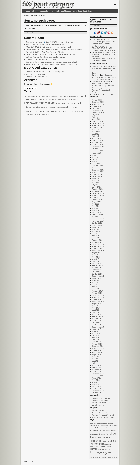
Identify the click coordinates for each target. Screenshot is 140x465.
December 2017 (98, 270)
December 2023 (98, 123)
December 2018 (98, 244)
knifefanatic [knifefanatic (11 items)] (42, 107)
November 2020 (98, 195)
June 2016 (96, 308)
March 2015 (96, 340)
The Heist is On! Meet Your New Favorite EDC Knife (45, 52)
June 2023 (96, 132)
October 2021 (97, 174)
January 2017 (97, 293)
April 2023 (95, 136)
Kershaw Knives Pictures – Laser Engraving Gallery (71, 11)
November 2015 (98, 323)
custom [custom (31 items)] (65, 96)
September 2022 (98, 151)
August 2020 (96, 202)
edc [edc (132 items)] (85, 96)
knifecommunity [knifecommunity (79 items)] (31, 107)
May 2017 (95, 285)
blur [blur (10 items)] (40, 96)
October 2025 (97, 106)
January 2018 (97, 268)
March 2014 (96, 365)
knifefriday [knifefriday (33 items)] (58, 107)
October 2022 (97, 149)
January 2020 (97, 217)
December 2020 (98, 193)
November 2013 (98, 374)
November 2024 (98, 111)
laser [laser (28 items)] (76, 107)
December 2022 (98, 144)
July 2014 (95, 357)
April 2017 (95, 287)
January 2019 (97, 242)
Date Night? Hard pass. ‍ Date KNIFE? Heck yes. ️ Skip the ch (49, 42)
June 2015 (96, 333)
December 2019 (98, 219)
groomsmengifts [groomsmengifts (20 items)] (68, 99)
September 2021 (98, 176)
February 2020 (97, 214)
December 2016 (98, 295)
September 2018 (98, 250)
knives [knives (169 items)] (70, 107)
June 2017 (96, 282)
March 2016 (96, 314)
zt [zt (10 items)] (50, 114)
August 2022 (96, 153)
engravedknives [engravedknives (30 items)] (29, 99)
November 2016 (98, 297)
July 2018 (95, 255)
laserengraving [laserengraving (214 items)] (41, 111)
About (34, 11)
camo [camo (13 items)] (43, 96)
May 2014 (95, 361)
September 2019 (98, 225)
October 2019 (97, 223)
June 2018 (96, 257)
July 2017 (95, 280)
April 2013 (95, 384)
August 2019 (96, 227)
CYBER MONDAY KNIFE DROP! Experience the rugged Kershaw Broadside (54, 49)
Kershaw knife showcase (35, 77)
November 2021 (98, 172)
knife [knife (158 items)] (79, 103)
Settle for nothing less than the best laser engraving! (45, 44)
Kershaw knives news (34, 74)
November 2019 (98, 221)
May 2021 (95, 185)
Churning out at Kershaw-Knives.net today (41, 59)
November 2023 (98, 125)
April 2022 (95, 161)
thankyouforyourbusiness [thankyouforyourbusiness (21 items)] (32, 114)
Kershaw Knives (98, 411)
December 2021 (98, 170)
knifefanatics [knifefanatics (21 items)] (50, 107)
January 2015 (97, 344)
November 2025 (98, 104)
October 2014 (97, 350)
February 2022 (97, 166)
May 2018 (95, 259)
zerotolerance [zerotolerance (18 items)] (45, 114)
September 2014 (98, 352)
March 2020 (96, 212)
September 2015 (98, 327)
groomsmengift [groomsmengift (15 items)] (58, 99)
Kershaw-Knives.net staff (101, 67)
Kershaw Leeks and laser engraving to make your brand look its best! (51, 62)
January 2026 (97, 100)
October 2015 (97, 325)
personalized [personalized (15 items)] (66, 111)
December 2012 (98, 388)
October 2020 (97, 198)
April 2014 (95, 363)
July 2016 (95, 306)
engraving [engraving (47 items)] (40, 99)
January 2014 (97, 369)
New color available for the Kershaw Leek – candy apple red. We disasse (104, 77)
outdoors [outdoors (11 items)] (59, 111)
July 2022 (95, 155)
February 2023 (97, 140)
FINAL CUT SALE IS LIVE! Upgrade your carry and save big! (48, 47)
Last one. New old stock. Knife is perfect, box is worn (45, 57)
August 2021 (96, 178)
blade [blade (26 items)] (37, 96)
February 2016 (97, 316)
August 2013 (96, 378)
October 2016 (97, 299)
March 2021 (96, 187)
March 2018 (96, 263)
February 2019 (97, 240)
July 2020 (95, 204)
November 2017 (98, 272)
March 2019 (96, 238)
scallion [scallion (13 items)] (72, 111)
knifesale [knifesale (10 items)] (64, 107)
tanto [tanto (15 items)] (80, 111)
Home (27, 11)
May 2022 (95, 159)
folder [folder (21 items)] (46, 99)
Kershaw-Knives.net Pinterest (103, 415)
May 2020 (95, 208)
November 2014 (98, 348)
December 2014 (98, 346)
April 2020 (95, 210)
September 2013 (98, 376)
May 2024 (95, 115)
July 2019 (95, 229)
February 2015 (97, 342)
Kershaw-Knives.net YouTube (103, 417)
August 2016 (96, 304)
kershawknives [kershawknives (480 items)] (45, 103)
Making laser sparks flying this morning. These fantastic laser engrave (51, 64)
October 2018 (97, 248)
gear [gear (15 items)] (50, 99)
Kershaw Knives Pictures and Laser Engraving (43, 72)
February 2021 (97, 189)
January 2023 (97, 142)
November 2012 (98, 391)
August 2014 (96, 355)
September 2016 (98, 301)
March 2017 (96, 289)
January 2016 (97, 318)
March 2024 (96, 119)
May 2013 (95, 382)
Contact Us (44, 11)
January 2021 (97, 191)
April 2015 (95, 338)
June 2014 (96, 359)
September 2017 (98, 276)
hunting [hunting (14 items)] (76, 99)
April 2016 (95, 312)
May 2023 (95, 134)
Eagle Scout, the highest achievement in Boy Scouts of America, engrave (103, 86)
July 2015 (95, 331)
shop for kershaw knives (102, 19)
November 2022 (98, 147)
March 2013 (96, 386)
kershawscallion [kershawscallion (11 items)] (72, 103)
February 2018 (97, 265)
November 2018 (98, 246)
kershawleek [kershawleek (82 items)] (62, 103)
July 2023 (95, 130)
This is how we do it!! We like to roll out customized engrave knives (50, 54)
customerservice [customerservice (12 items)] (73, 96)
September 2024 (98, 113)
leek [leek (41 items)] (52, 111)
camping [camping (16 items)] (47, 96)
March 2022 (96, 164)
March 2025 (96, 108)
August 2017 (96, 278)
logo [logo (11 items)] (56, 111)
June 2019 (96, 231)
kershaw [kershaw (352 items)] (29, 103)
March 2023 (96, 138)
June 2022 (96, 157)
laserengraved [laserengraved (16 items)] (28, 111)
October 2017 (97, 274)
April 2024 (95, 117)
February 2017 (97, 291)
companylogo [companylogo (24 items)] (55, 96)
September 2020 (98, 200)
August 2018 (96, 253)
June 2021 (96, 183)
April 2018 (95, 261)
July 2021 (95, 181)
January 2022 (97, 168)
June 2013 (96, 380)
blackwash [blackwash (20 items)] (31, 96)
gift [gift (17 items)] (53, 99)
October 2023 (97, 128)
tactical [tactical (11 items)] (76, 111)
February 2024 (97, 121)
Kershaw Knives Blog (36, 462)
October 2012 (97, 393)
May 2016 (95, 310)
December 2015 (98, 321)
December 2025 (98, 102)
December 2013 (98, 371)
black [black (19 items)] (25, 96)
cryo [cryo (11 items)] (61, 96)
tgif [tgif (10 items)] (82, 111)
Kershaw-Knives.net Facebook (103, 413)
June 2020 (96, 206)
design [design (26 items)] (80, 96)
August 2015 (96, 329)
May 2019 (95, 234)
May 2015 (95, 335)
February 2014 (97, 367)
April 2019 (95, 236)
